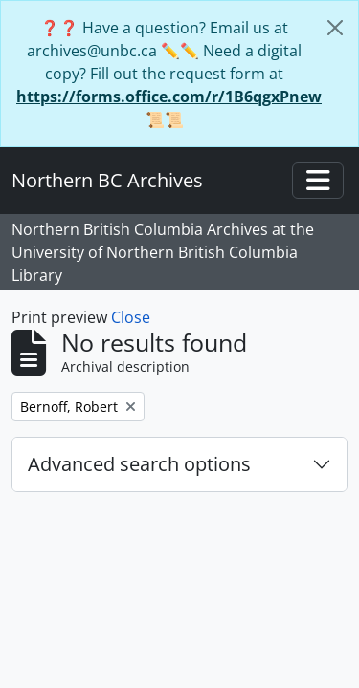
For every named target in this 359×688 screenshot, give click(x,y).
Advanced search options (139, 464)
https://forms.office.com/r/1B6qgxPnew (169, 96)
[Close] (335, 27)
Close (130, 317)
